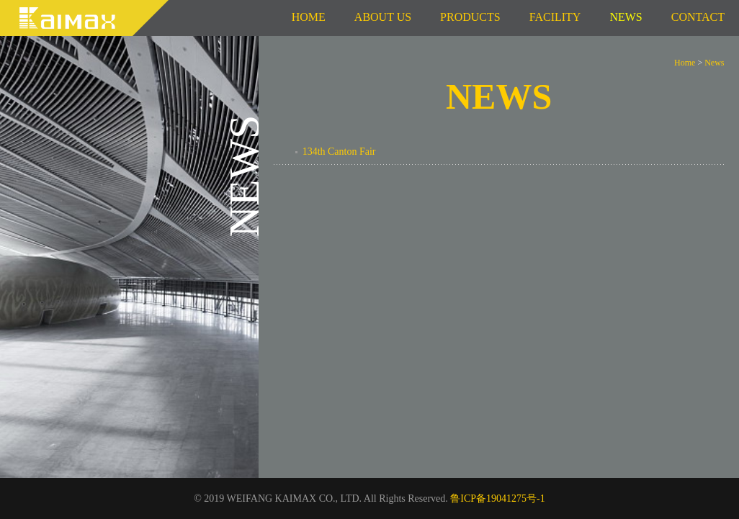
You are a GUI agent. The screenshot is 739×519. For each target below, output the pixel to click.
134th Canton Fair (339, 151)
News (714, 63)
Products (470, 17)
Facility (555, 17)
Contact (698, 17)
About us (382, 17)
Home (309, 17)
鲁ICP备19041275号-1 (497, 498)
